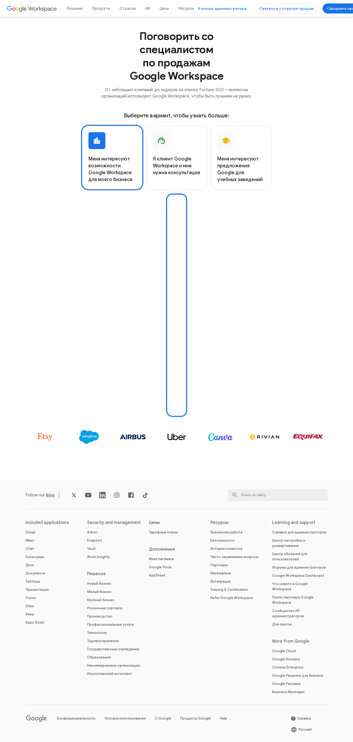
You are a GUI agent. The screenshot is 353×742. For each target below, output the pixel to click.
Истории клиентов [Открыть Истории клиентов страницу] (226, 548)
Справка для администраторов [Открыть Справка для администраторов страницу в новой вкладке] (299, 532)
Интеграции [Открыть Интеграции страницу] (220, 581)
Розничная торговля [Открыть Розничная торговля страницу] (104, 608)
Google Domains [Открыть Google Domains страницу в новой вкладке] (286, 659)
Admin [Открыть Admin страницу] (92, 532)
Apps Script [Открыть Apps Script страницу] (35, 622)
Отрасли (128, 8)
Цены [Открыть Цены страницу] (164, 8)
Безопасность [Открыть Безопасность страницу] (222, 540)
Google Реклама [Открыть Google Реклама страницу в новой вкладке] (286, 683)
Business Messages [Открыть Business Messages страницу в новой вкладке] (288, 692)
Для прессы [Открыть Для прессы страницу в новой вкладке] (282, 624)
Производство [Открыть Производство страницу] (99, 616)
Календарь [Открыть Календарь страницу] (35, 557)
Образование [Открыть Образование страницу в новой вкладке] (99, 657)
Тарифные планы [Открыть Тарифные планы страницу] (163, 532)
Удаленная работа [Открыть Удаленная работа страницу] (226, 532)
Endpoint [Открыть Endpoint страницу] (94, 540)
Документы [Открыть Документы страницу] (35, 573)
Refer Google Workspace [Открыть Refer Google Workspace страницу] (231, 598)
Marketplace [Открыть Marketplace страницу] (220, 573)
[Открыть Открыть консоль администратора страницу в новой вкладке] (222, 8)
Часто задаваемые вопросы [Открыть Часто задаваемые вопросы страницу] (234, 557)
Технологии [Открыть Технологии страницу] (97, 632)
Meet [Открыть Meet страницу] (30, 540)
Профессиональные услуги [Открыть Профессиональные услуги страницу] (110, 624)
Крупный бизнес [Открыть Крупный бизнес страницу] (101, 600)
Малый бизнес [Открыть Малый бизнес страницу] (99, 591)
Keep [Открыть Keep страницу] (30, 614)
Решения (74, 8)
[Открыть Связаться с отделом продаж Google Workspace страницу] (286, 8)
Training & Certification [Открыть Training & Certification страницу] (229, 589)
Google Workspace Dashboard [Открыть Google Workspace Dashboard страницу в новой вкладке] (298, 575)
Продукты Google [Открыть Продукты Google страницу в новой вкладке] (195, 718)
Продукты (101, 8)
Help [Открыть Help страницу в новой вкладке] (223, 718)
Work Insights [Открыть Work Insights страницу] (98, 557)
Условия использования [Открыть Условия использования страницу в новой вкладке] (125, 718)
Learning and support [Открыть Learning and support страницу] (294, 522)
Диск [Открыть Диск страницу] (30, 565)
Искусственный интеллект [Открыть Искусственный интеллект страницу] (109, 673)
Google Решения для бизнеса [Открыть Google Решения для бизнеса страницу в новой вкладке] (297, 675)
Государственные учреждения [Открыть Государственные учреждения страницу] (113, 649)
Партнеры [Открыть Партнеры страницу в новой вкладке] (219, 565)
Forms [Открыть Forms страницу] (31, 598)
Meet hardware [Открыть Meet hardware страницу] (161, 559)
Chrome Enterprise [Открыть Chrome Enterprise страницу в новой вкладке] (287, 667)
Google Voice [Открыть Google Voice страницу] (160, 567)
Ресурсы (186, 8)
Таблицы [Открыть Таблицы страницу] (33, 581)
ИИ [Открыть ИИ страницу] (147, 8)
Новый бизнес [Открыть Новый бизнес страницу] (99, 583)
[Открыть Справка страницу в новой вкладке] (301, 718)
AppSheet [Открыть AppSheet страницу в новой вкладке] (157, 575)
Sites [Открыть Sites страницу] (30, 606)
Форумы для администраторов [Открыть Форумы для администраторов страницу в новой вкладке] (299, 567)
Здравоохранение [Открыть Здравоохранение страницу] (103, 641)
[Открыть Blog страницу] (50, 494)
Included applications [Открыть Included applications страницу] (47, 522)
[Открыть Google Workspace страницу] (32, 8)
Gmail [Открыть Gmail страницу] (30, 532)
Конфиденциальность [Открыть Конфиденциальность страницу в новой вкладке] (76, 718)
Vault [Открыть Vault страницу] (91, 548)
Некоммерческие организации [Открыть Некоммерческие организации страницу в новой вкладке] (113, 665)
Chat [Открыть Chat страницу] (30, 548)
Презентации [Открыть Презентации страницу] (37, 589)
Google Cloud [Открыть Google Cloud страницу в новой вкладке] (284, 651)
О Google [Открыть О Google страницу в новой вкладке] (163, 718)
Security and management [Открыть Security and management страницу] (114, 522)
